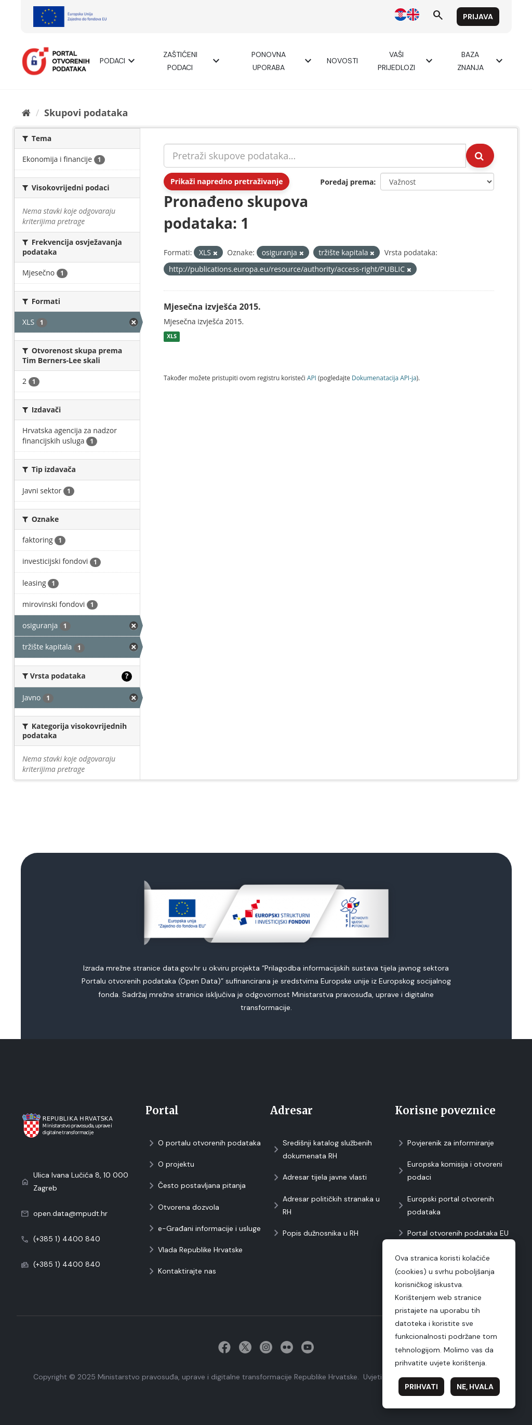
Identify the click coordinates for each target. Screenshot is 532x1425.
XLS (172, 336)
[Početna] (26, 112)
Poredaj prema (347, 182)
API (311, 377)
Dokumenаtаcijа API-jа (384, 377)
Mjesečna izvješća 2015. (212, 306)
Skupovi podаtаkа (86, 112)
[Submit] (480, 156)
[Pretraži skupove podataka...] (315, 156)
